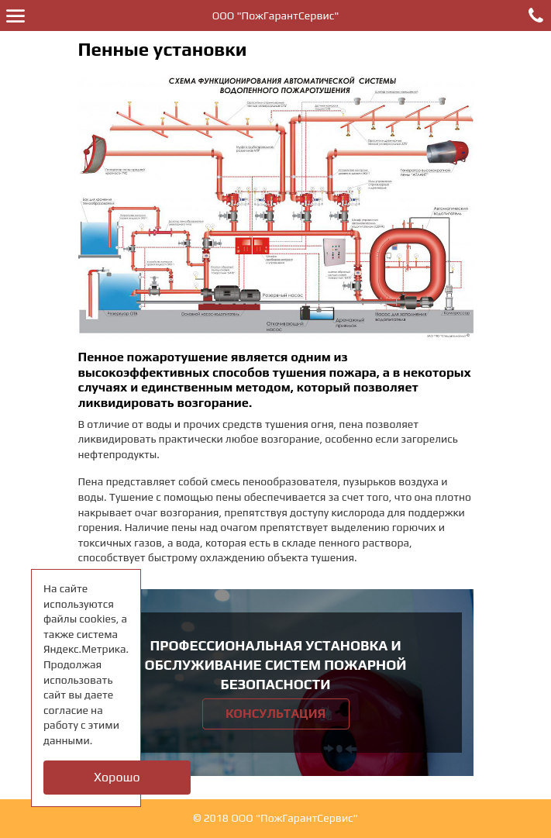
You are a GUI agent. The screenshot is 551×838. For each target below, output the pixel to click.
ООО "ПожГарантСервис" (275, 15)
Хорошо (116, 777)
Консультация (275, 713)
